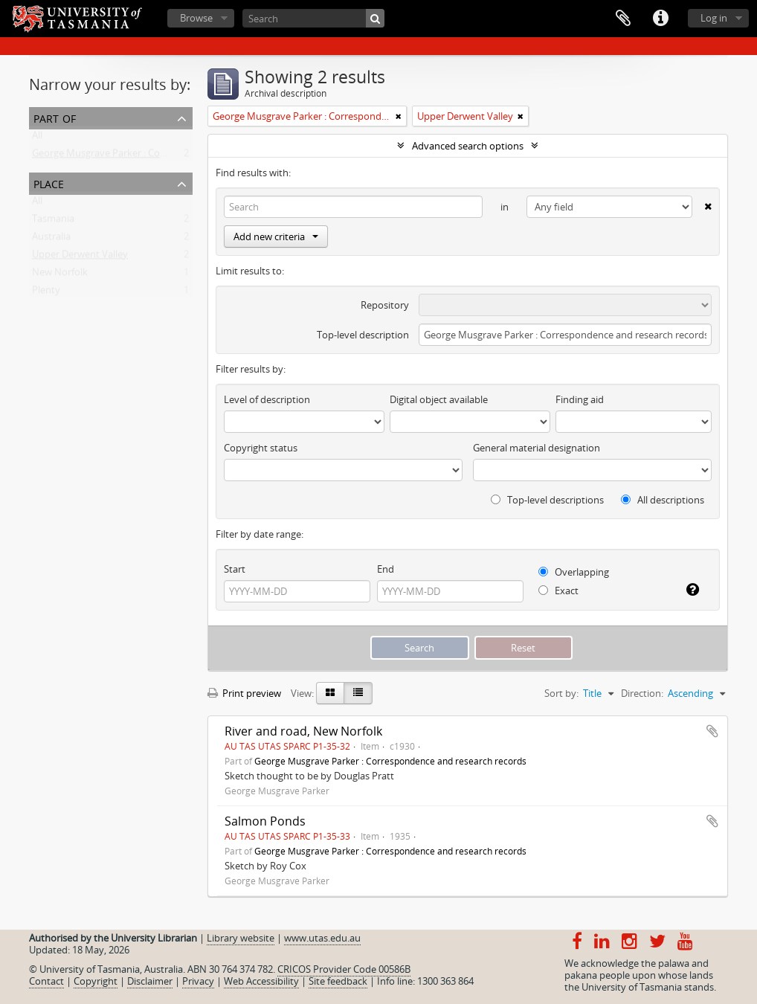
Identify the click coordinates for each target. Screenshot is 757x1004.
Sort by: (561, 693)
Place (48, 183)
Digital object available (439, 399)
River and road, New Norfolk (303, 731)
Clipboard (623, 18)
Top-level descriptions (547, 499)
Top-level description (363, 334)
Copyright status (260, 447)
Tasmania (53, 221)
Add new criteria (275, 236)
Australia (51, 239)
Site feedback (338, 981)
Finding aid (579, 399)
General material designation (536, 447)
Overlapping (573, 572)
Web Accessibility (261, 981)
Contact (46, 981)
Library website (240, 938)
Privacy (198, 981)
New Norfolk (60, 275)
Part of (54, 117)
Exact (558, 590)
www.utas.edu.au (322, 938)
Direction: (642, 693)
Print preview (244, 693)
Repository (385, 305)
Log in (713, 18)
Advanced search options (468, 145)
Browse (196, 18)
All (37, 138)
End (385, 569)
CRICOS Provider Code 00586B (343, 969)
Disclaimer (150, 981)
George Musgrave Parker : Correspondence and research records (174, 156)
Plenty (46, 293)
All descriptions (662, 499)
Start (234, 569)
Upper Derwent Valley (80, 257)
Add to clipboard (712, 731)
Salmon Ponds (265, 821)
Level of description (267, 399)
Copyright (95, 981)
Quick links (660, 18)
